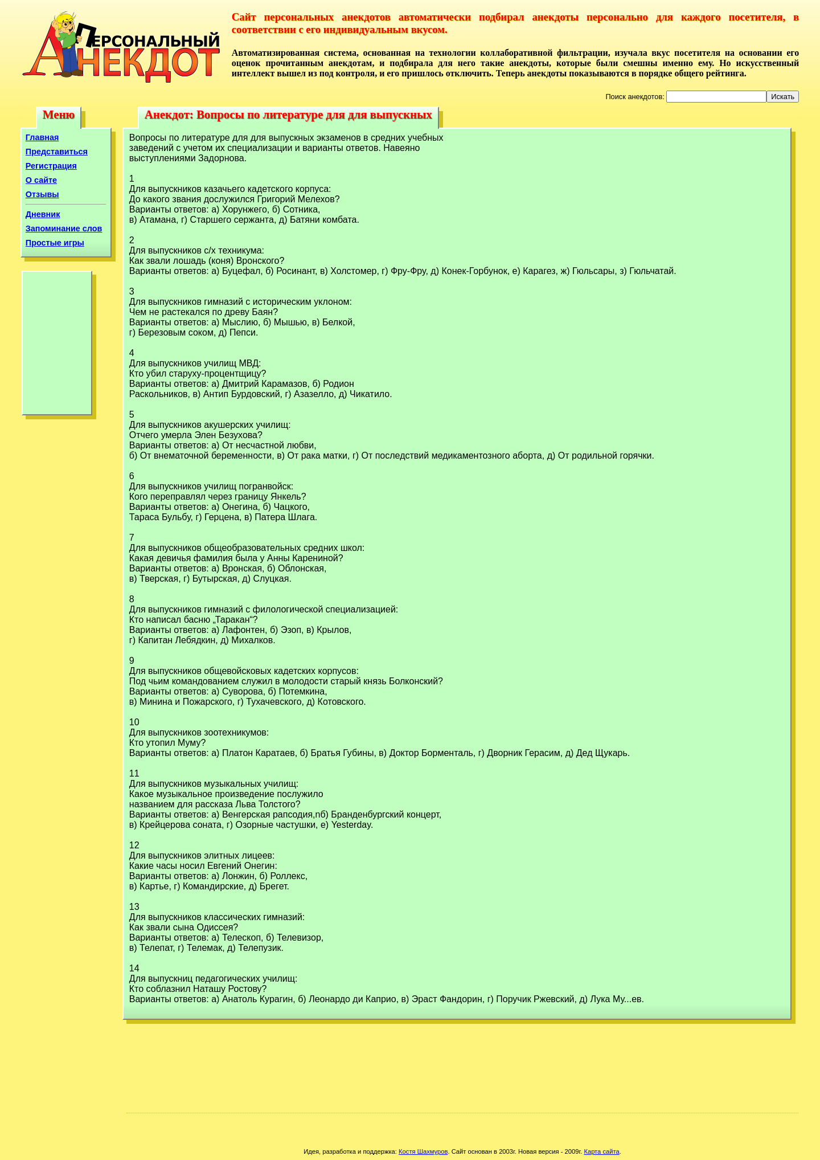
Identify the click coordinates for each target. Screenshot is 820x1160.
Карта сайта (601, 1151)
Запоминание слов (64, 228)
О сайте (41, 180)
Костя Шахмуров (423, 1151)
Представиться (57, 151)
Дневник (43, 214)
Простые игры (55, 242)
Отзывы (42, 194)
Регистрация (51, 165)
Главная (42, 137)
